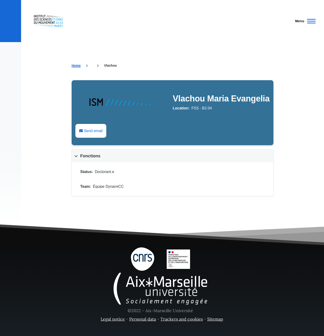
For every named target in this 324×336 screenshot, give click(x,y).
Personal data (142, 319)
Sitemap (215, 319)
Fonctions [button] (90, 156)
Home (76, 65)
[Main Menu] (304, 21)
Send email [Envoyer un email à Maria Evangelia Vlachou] (91, 131)
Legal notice (113, 319)
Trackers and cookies (181, 319)
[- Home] (48, 21)
